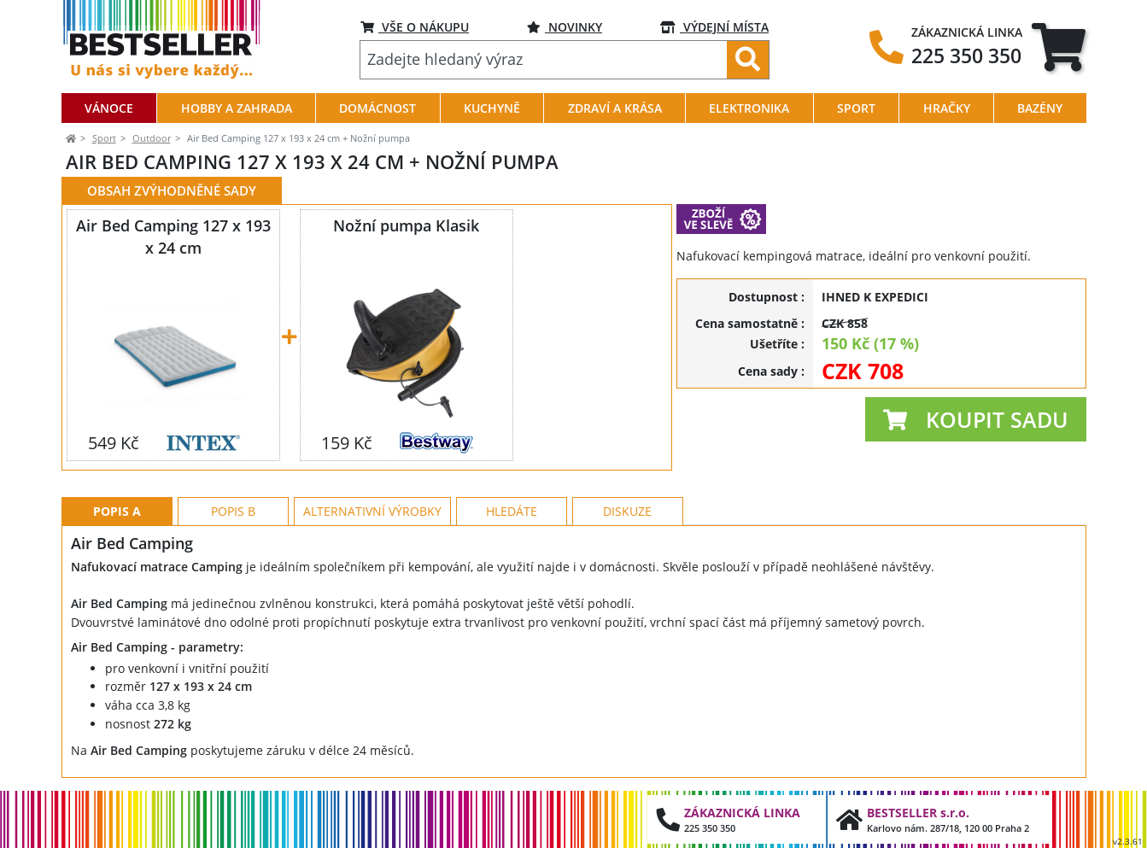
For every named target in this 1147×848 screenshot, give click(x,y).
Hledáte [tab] (511, 511)
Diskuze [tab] (627, 511)
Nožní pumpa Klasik (406, 225)
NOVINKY (564, 27)
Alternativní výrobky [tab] (372, 511)
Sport (104, 138)
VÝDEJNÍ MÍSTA (714, 27)
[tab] (1058, 47)
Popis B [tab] (233, 511)
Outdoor (151, 138)
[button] (975, 419)
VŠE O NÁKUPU (414, 27)
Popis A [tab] (117, 511)
